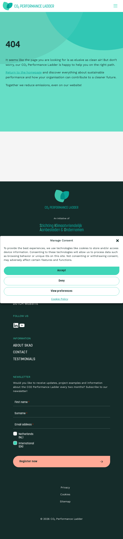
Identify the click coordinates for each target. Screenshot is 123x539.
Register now (61, 461)
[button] (117, 240)
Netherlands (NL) (26, 436)
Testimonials (24, 359)
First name (22, 402)
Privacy (65, 487)
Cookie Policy (59, 298)
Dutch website (25, 304)
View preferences (61, 291)
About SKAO (23, 346)
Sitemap (65, 501)
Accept (61, 270)
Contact (20, 352)
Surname (21, 413)
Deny (62, 280)
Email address (24, 424)
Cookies (65, 494)
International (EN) (26, 445)
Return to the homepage (24, 72)
